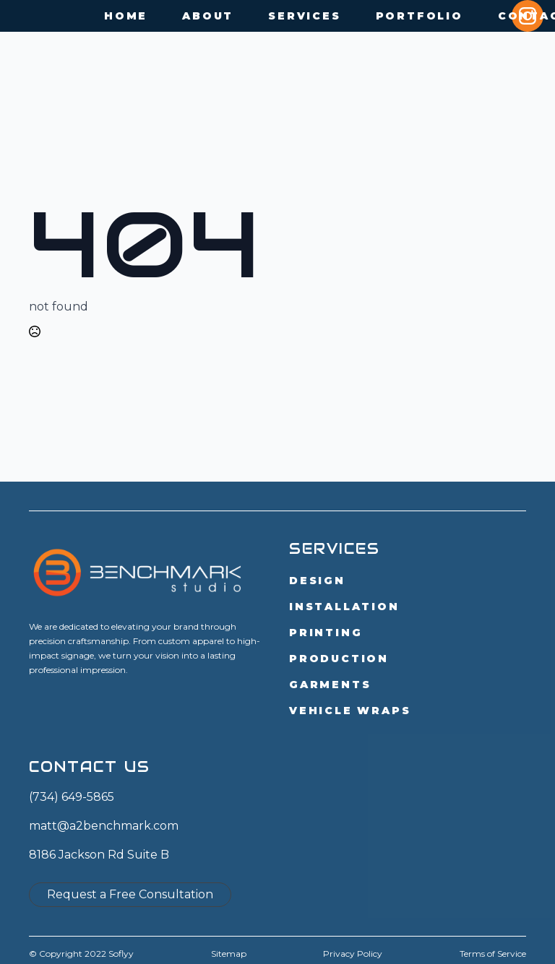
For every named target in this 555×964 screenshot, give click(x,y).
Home (125, 15)
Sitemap (228, 953)
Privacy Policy (352, 953)
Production (339, 658)
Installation (344, 606)
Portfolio (419, 15)
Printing (325, 632)
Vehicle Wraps (349, 710)
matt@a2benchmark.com (103, 826)
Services (304, 15)
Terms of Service (493, 953)
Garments (330, 684)
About (207, 15)
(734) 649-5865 (71, 797)
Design (317, 580)
